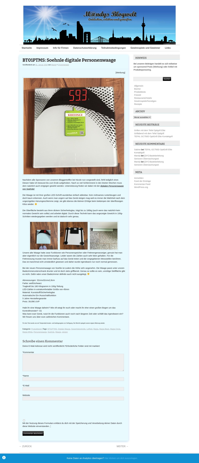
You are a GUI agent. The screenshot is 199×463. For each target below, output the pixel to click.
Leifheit (89, 329)
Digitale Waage (64, 329)
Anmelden (139, 178)
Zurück (25, 449)
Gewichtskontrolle (78, 329)
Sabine (137, 149)
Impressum (42, 48)
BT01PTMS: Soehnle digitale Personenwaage (69, 60)
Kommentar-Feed (142, 184)
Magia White (28, 332)
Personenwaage (40, 332)
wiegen (65, 332)
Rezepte (138, 104)
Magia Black (104, 329)
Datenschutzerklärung (84, 48)
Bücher (137, 89)
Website (26, 398)
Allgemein (138, 86)
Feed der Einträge (142, 181)
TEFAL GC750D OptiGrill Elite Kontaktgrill (153, 136)
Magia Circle (115, 329)
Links (168, 48)
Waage (58, 332)
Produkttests (36, 329)
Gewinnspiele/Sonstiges (145, 101)
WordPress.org (141, 187)
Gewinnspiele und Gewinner (145, 48)
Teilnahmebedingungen (113, 48)
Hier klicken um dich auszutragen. (121, 458)
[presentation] (44, 413)
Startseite (27, 48)
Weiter (122, 449)
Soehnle (51, 332)
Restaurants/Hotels (143, 98)
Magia (95, 329)
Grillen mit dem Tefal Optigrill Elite (149, 130)
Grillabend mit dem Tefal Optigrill (149, 133)
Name (26, 379)
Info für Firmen (61, 48)
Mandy (53, 65)
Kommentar (28, 352)
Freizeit (137, 95)
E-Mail (26, 388)
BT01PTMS (52, 329)
